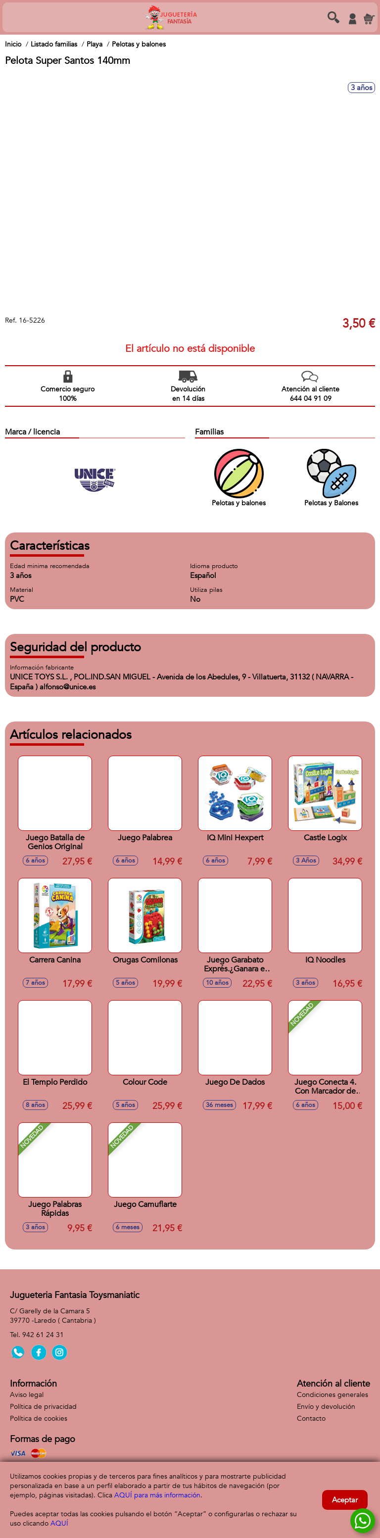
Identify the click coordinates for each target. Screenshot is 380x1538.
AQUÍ (59, 1523)
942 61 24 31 (43, 1335)
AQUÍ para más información (157, 1495)
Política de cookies (38, 1418)
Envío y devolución (326, 1406)
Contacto (311, 1418)
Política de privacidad (43, 1406)
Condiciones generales (332, 1394)
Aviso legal (27, 1394)
